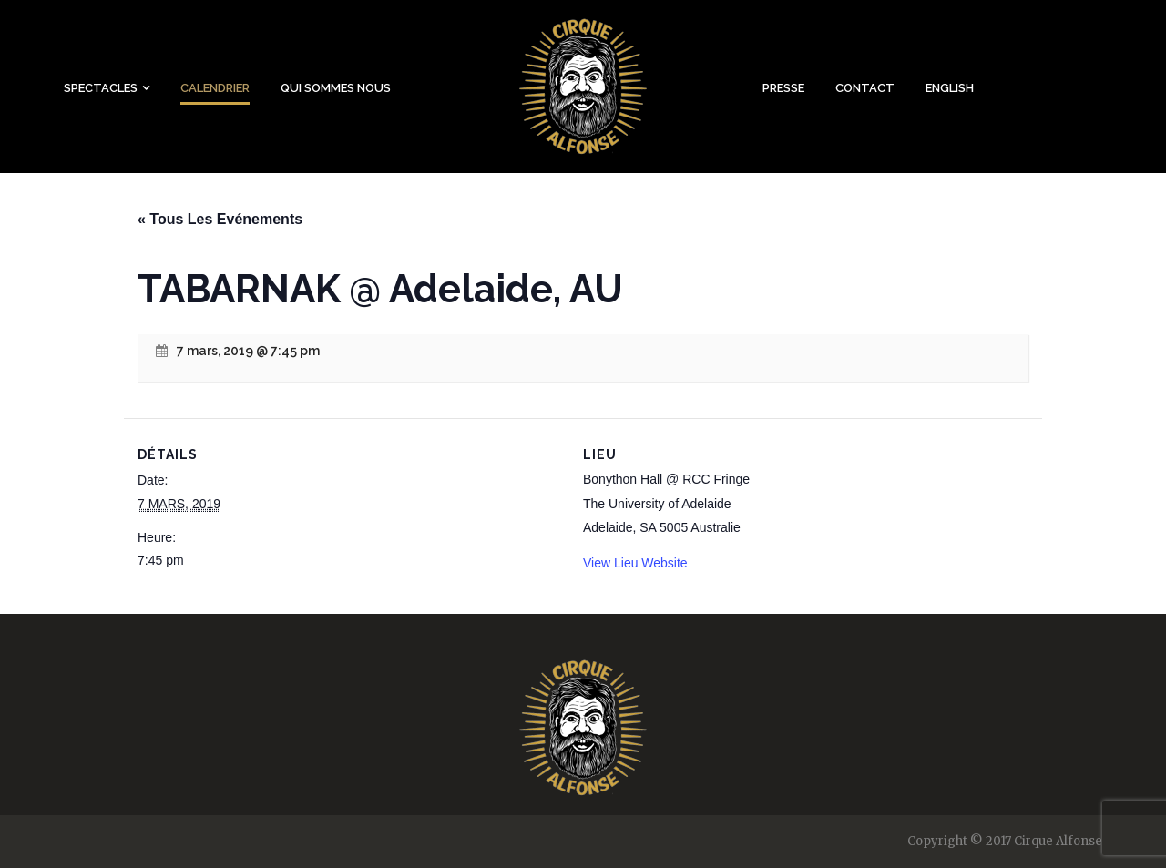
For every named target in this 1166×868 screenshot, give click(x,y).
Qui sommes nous (336, 88)
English (950, 88)
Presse (783, 88)
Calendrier (215, 88)
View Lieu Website (635, 563)
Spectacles (101, 88)
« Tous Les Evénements (220, 219)
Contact (865, 88)
